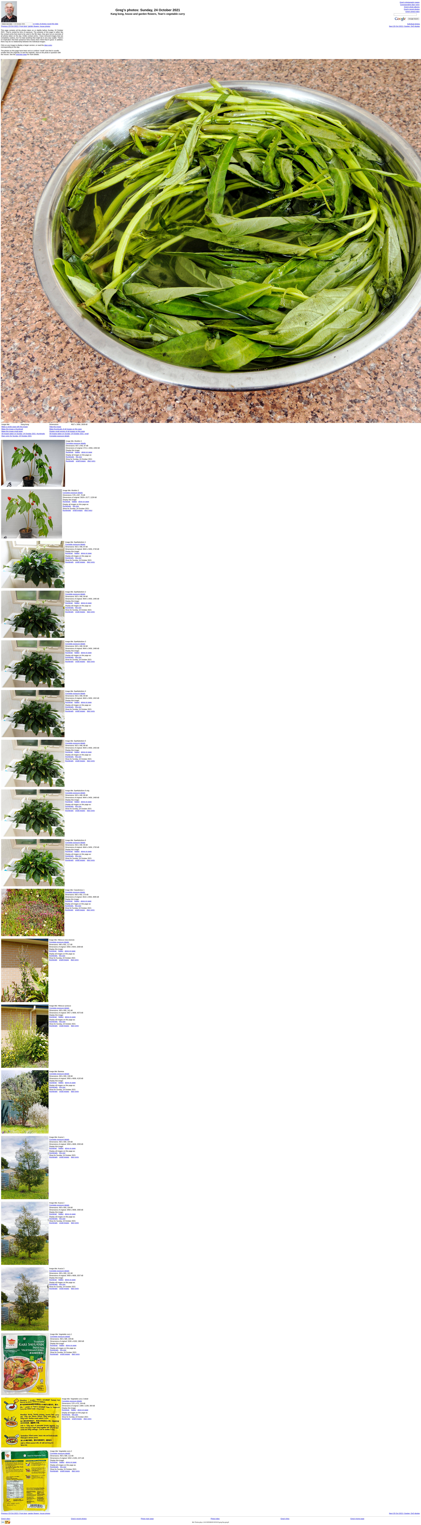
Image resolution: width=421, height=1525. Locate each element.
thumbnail (70, 452)
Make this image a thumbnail (12, 429)
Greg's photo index (412, 12)
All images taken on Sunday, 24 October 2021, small (69, 434)
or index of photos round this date (45, 24)
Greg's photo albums (412, 7)
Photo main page (147, 1519)
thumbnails (70, 457)
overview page (21, 54)
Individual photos (413, 24)
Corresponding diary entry (410, 5)
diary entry (48, 45)
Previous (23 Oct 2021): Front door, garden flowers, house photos (25, 26)
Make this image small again (12, 431)
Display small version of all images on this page (67, 431)
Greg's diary (5, 1519)
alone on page (86, 452)
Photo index (215, 1519)
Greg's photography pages (410, 2)
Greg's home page (357, 1519)
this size (79, 457)
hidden (77, 452)
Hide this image (55, 427)
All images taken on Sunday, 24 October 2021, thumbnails (23, 434)
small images (81, 461)
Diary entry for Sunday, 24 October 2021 (16, 436)
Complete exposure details (59, 436)
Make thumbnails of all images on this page (65, 429)
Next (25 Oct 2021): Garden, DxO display (404, 26)
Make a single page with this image (14, 427)
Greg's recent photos (412, 9)
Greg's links (285, 1519)
